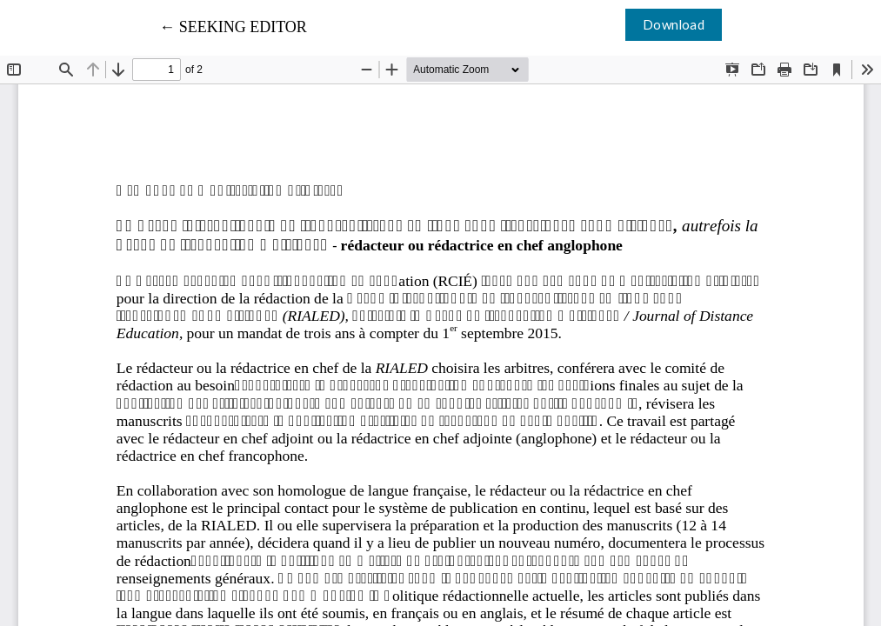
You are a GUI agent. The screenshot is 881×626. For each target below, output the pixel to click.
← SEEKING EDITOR (233, 27)
